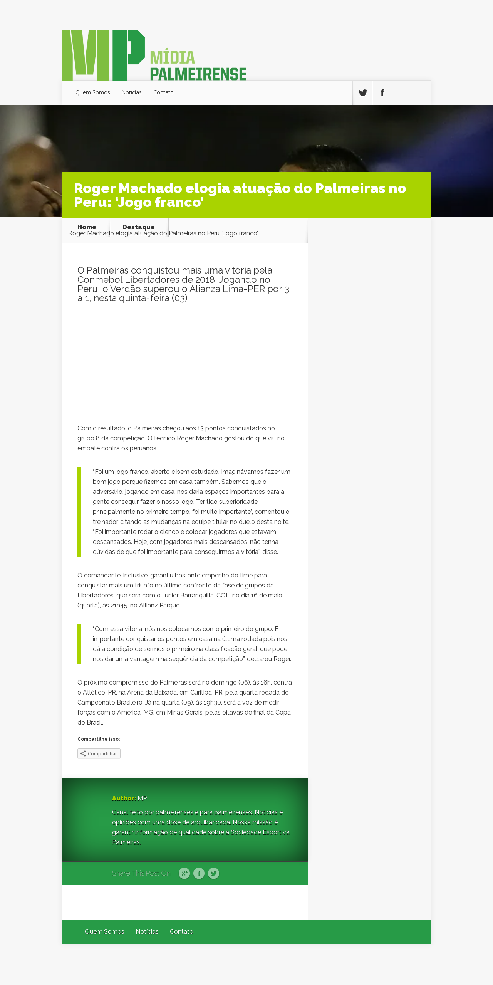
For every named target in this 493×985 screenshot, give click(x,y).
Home (86, 227)
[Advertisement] (184, 366)
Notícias (132, 92)
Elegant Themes (328, 964)
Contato (163, 92)
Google (184, 874)
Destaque (138, 227)
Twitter (214, 874)
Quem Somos (92, 92)
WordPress (413, 964)
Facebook (199, 874)
